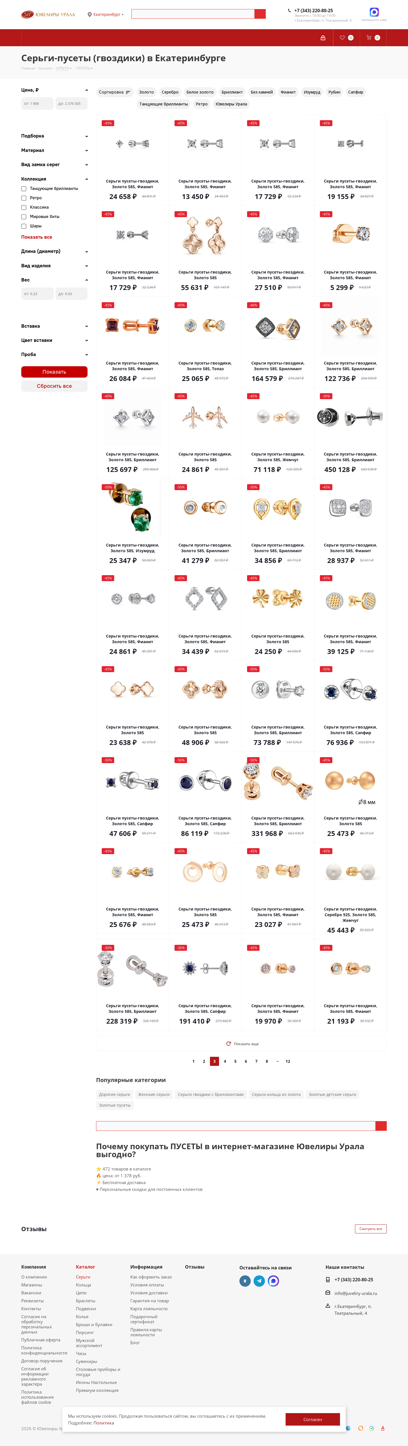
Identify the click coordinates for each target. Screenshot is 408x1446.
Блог (135, 1342)
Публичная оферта (40, 1340)
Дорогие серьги (114, 1094)
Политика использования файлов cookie (37, 1397)
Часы (81, 1353)
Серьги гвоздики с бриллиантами (211, 1094)
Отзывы (195, 1267)
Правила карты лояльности (146, 1332)
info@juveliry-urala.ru (356, 1293)
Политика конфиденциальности (44, 1350)
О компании (34, 1277)
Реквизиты (32, 1300)
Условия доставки (149, 1292)
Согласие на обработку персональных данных (36, 1324)
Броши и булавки (94, 1324)
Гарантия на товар (149, 1300)
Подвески (86, 1308)
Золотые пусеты (115, 1105)
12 (288, 1061)
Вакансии (31, 1292)
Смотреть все (371, 1228)
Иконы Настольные (96, 1382)
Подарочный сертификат (144, 1319)
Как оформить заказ (151, 1277)
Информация (146, 1267)
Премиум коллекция (97, 1390)
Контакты (31, 1308)
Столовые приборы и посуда (98, 1371)
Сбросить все (54, 386)
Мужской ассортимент (89, 1342)
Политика (104, 1423)
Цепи (81, 1292)
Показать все (36, 237)
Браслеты (85, 1300)
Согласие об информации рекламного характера (35, 1376)
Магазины (31, 1285)
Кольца (83, 1285)
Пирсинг (85, 1332)
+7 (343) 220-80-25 (313, 10)
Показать (54, 372)
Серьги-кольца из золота (276, 1094)
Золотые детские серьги (332, 1094)
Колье (82, 1316)
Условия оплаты (147, 1285)
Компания (33, 1267)
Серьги (83, 1277)
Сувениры (86, 1361)
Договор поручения (41, 1361)
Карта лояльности (149, 1308)
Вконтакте (245, 1281)
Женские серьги (154, 1094)
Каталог (85, 1267)
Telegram (259, 1281)
